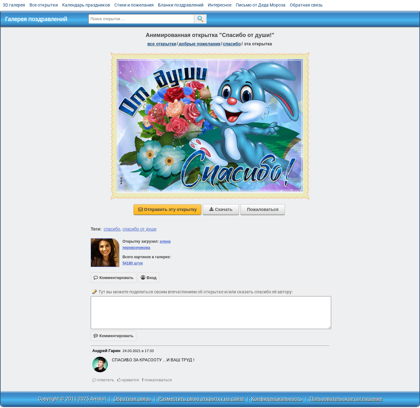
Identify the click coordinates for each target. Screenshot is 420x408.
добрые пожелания (200, 43)
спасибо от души (140, 229)
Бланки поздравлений (180, 4)
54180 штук (132, 263)
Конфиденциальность (276, 399)
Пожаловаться (262, 209)
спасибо (232, 43)
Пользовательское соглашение (346, 399)
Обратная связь (306, 4)
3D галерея (14, 4)
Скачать (220, 209)
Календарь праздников (86, 4)
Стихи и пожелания (134, 4)
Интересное (219, 4)
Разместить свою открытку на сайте (201, 399)
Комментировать (114, 335)
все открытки (162, 43)
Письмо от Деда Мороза (260, 4)
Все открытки (44, 4)
